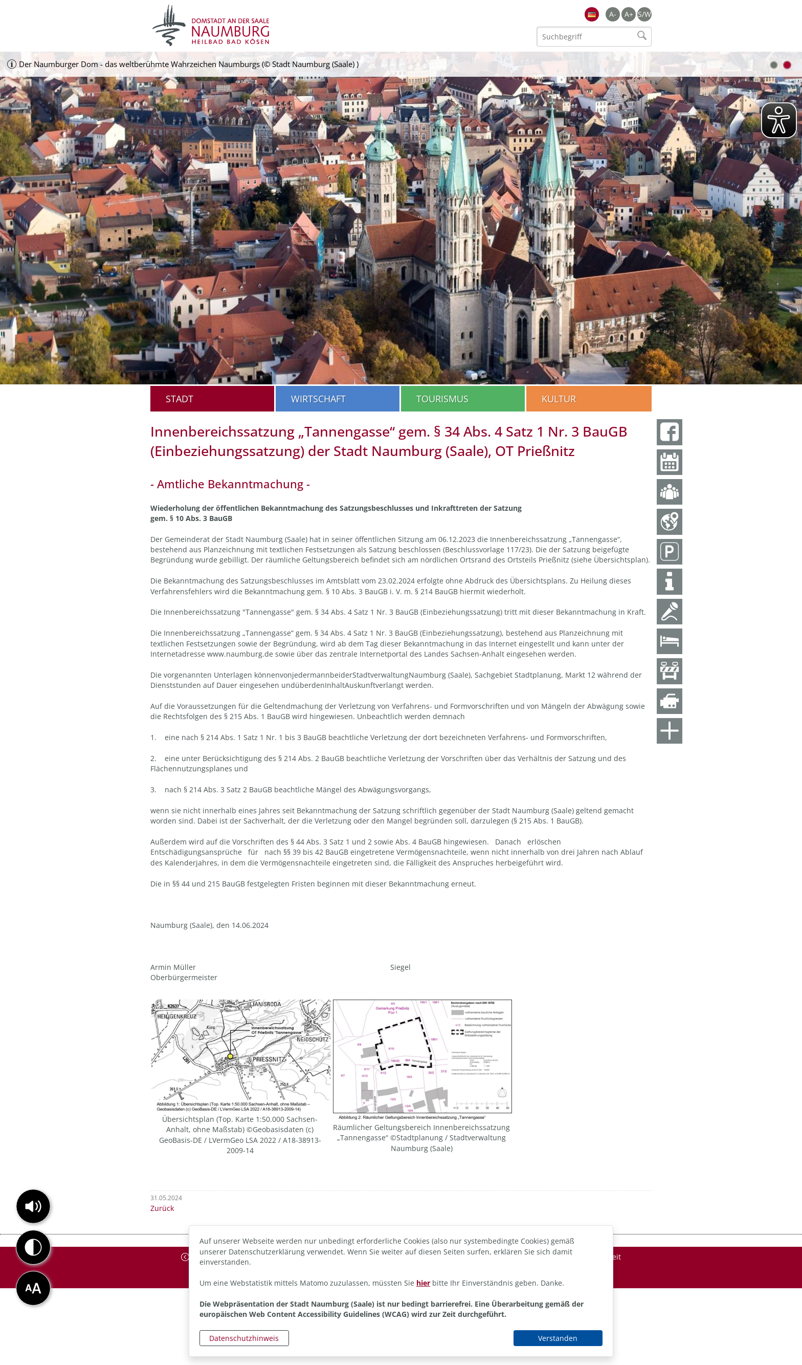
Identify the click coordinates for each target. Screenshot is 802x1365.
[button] (33, 1206)
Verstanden (557, 1338)
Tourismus (442, 399)
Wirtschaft (318, 399)
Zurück (162, 1208)
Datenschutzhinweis (244, 1338)
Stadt (179, 399)
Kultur (559, 399)
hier (423, 1283)
